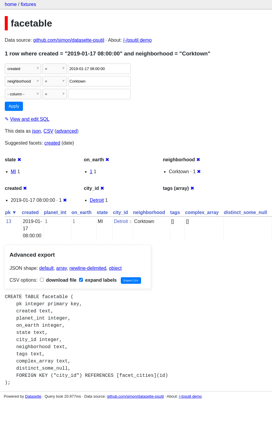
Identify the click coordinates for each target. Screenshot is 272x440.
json (36, 131)
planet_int (55, 212)
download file (58, 280)
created (52, 142)
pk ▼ (11, 212)
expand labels (98, 280)
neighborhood (149, 212)
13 (8, 221)
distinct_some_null (245, 212)
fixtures (28, 4)
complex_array (202, 212)
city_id (120, 212)
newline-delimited (87, 268)
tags (175, 212)
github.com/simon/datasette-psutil (68, 40)
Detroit (97, 200)
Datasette (33, 396)
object (115, 268)
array (61, 268)
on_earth (81, 212)
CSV (48, 131)
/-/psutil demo (137, 40)
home (11, 4)
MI (13, 171)
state (102, 212)
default (46, 268)
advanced (66, 131)
